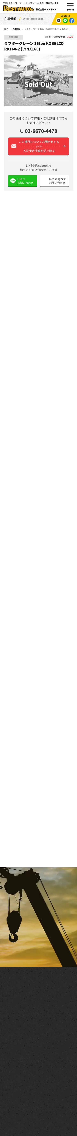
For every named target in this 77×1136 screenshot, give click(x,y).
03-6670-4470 (41, 133)
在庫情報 (16, 29)
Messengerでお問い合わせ (57, 183)
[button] (46, 101)
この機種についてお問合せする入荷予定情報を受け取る (39, 148)
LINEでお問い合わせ (25, 183)
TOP (6, 29)
